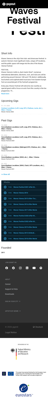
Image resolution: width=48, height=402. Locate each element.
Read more (5, 94)
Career (8, 284)
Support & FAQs (11, 289)
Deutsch (39, 327)
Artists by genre (11, 311)
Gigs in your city (11, 301)
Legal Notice (11, 332)
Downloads (9, 294)
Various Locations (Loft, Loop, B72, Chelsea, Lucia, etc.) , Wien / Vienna (22, 109)
